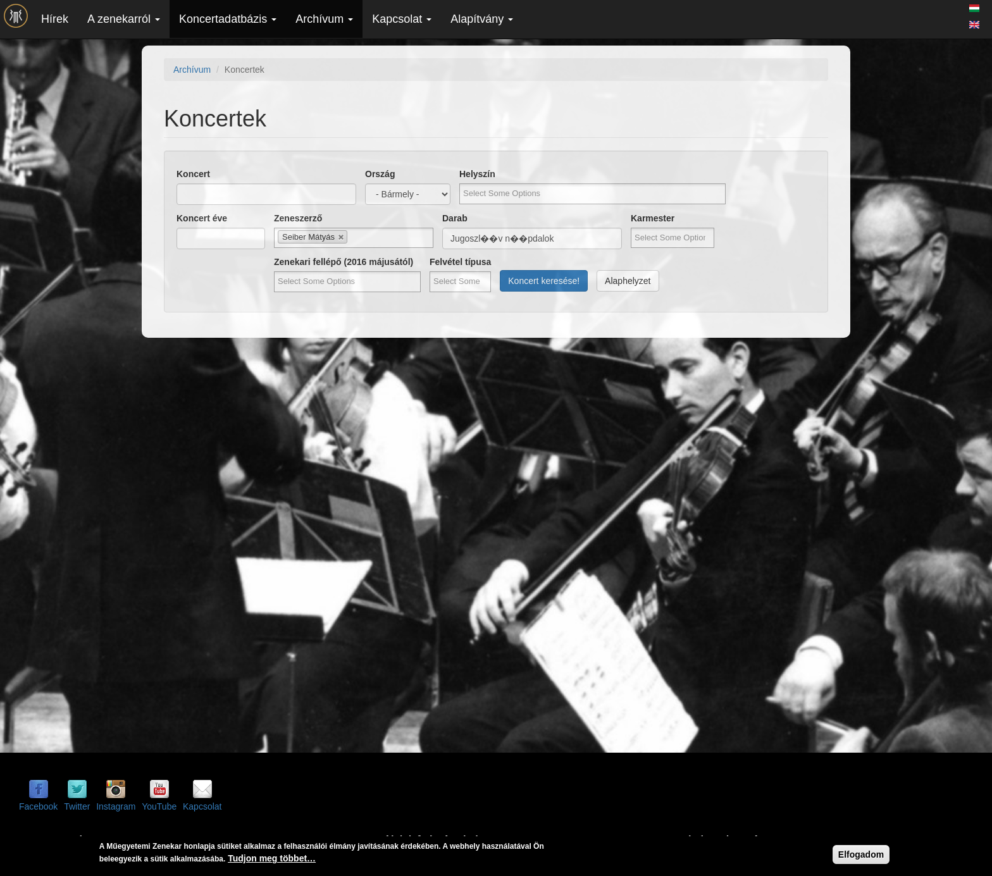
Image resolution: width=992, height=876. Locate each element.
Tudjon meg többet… (272, 858)
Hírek (54, 19)
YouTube (159, 806)
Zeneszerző (298, 218)
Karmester (652, 218)
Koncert (193, 174)
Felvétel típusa (460, 262)
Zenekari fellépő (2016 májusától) (343, 262)
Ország (380, 174)
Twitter (77, 806)
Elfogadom (861, 854)
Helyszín (477, 174)
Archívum (324, 19)
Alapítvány (481, 19)
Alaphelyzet (627, 281)
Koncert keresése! (544, 281)
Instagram (115, 806)
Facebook (38, 806)
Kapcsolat (401, 19)
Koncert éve (202, 218)
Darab (455, 218)
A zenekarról (123, 19)
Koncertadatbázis (227, 19)
